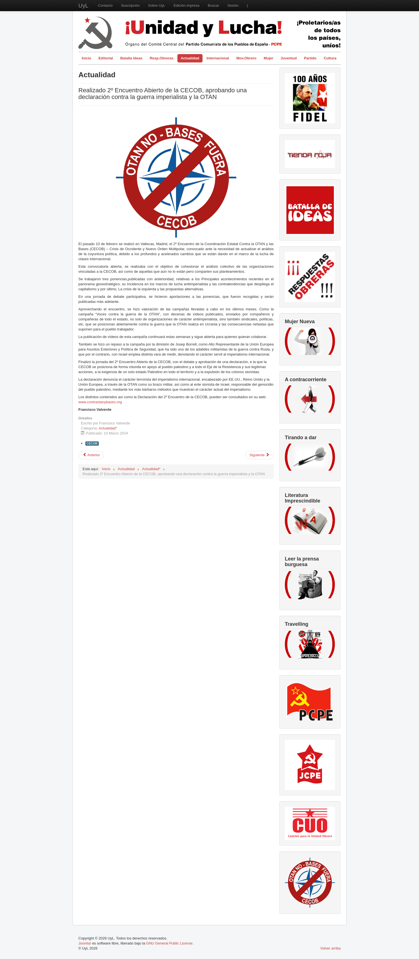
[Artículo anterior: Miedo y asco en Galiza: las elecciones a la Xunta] (91, 455)
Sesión (233, 5)
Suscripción (130, 5)
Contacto (105, 5)
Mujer (268, 58)
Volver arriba (330, 948)
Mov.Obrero (246, 58)
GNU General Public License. (170, 943)
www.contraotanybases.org (100, 402)
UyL (83, 6)
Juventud (289, 58)
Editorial (105, 58)
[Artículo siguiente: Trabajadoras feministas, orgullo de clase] (259, 455)
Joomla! (84, 943)
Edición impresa (186, 5)
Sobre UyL (156, 5)
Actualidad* (108, 428)
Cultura (330, 58)
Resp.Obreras (161, 58)
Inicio (86, 58)
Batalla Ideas (131, 58)
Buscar (213, 5)
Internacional (217, 58)
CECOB (92, 443)
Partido (310, 58)
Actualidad (190, 58)
